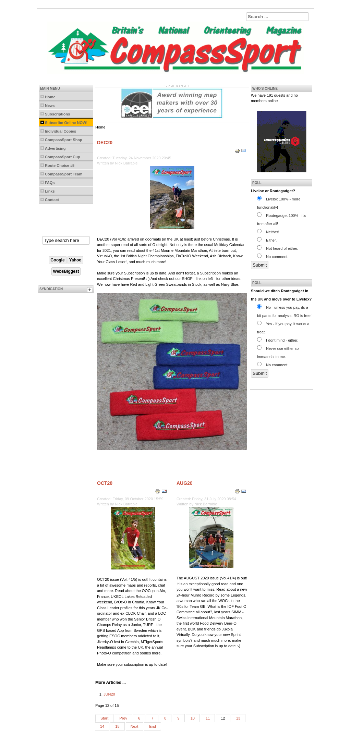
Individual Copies (60, 131)
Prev (123, 718)
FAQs (50, 183)
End (152, 726)
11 (208, 718)
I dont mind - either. (277, 340)
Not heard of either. (277, 248)
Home (50, 97)
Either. (267, 240)
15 (117, 726)
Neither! (268, 232)
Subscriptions (57, 114)
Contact (52, 200)
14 (102, 726)
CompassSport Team (63, 174)
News (50, 105)
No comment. (272, 257)
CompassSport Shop (63, 140)
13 (238, 718)
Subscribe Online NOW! (66, 123)
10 (193, 718)
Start (104, 718)
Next (134, 726)
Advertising (55, 148)
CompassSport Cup (62, 157)
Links (50, 191)
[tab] (90, 290)
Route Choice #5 (59, 165)
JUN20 (109, 694)
